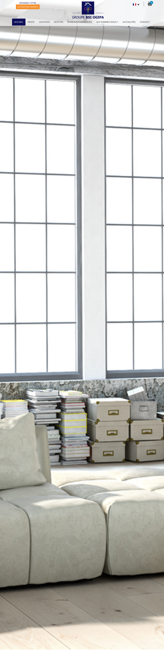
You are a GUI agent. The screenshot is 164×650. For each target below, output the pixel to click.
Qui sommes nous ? (107, 22)
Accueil (18, 22)
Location (44, 22)
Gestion (58, 22)
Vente (31, 22)
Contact (145, 22)
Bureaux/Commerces (80, 22)
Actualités (129, 22)
